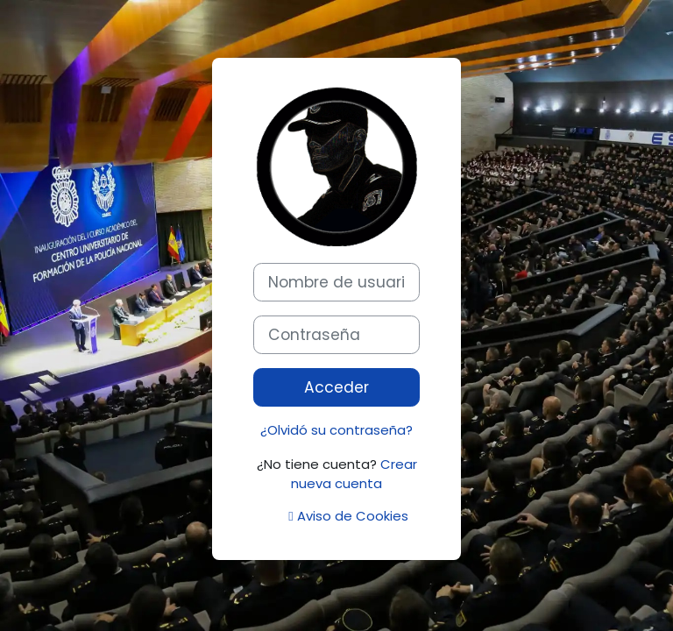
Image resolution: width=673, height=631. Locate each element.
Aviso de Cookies (347, 516)
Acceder (336, 387)
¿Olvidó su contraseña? (336, 430)
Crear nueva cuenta (354, 474)
